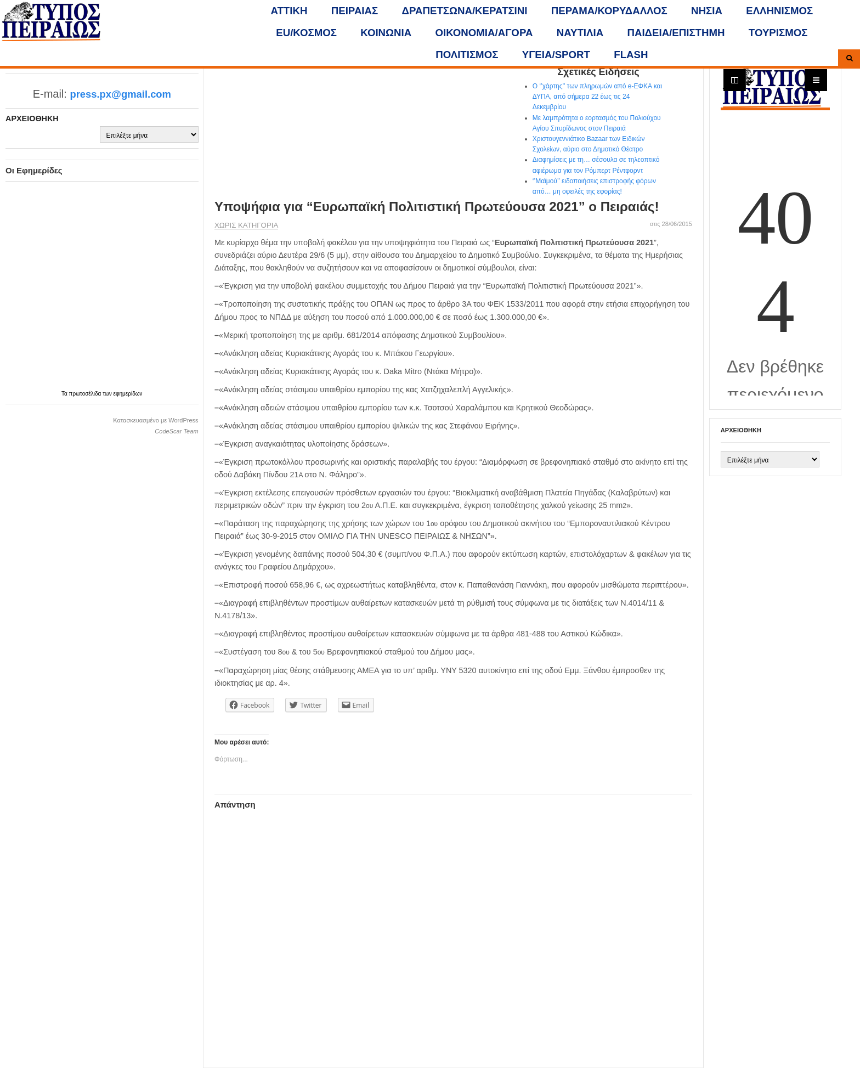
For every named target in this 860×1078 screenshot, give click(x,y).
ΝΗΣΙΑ (706, 10)
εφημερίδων (128, 394)
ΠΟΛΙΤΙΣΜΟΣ (466, 54)
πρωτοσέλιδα (86, 394)
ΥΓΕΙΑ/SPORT (556, 54)
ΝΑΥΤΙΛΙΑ (580, 32)
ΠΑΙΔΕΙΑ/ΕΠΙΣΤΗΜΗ (676, 32)
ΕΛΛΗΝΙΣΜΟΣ (779, 10)
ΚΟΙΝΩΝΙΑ (385, 32)
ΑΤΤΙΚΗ (289, 10)
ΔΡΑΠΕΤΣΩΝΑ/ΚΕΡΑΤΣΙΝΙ (465, 10)
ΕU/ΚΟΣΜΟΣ (306, 32)
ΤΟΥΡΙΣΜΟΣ (778, 32)
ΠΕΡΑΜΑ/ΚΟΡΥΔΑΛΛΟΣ (609, 10)
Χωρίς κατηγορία (246, 225)
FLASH (631, 54)
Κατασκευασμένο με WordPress (155, 420)
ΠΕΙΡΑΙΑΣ (354, 10)
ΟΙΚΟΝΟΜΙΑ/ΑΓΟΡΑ (484, 32)
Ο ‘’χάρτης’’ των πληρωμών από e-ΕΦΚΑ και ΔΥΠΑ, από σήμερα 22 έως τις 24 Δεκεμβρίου (597, 96)
